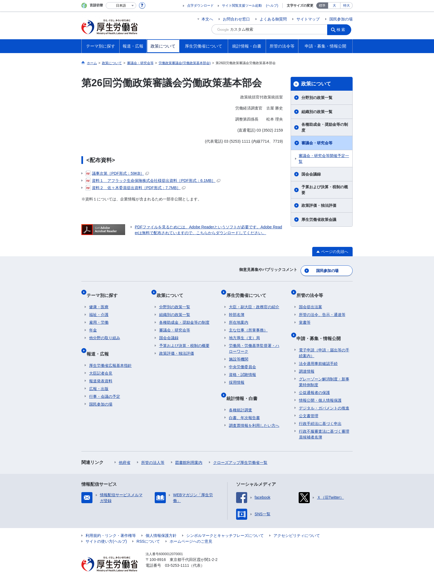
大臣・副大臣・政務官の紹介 (254, 299)
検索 (342, 29)
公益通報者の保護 (314, 380)
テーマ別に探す (104, 290)
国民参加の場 (341, 19)
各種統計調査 (240, 397)
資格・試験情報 (242, 367)
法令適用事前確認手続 (318, 351)
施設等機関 (238, 352)
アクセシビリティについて (296, 523)
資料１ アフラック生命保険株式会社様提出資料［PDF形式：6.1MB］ (153, 180)
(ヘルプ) (272, 5)
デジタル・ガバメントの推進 (324, 395)
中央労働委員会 (242, 359)
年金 (93, 323)
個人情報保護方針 (161, 523)
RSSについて (148, 528)
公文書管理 (308, 403)
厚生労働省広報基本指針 (110, 353)
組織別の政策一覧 (316, 111)
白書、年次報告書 (244, 405)
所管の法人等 (152, 450)
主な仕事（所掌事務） (248, 323)
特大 (346, 5)
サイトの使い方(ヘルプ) (106, 528)
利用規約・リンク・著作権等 (111, 523)
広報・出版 (98, 376)
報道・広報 (100, 343)
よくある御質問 (273, 19)
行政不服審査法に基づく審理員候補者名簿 (324, 421)
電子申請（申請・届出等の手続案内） (324, 340)
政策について (316, 84)
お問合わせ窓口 (236, 19)
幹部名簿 (236, 307)
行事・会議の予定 (104, 384)
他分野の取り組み (104, 330)
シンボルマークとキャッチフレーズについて (225, 523)
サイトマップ (308, 19)
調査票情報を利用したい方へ (254, 413)
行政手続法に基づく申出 (320, 411)
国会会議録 (311, 174)
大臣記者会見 (100, 360)
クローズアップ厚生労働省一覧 (240, 450)
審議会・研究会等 (316, 143)
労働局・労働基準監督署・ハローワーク (254, 341)
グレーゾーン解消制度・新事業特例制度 (324, 369)
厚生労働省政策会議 (318, 219)
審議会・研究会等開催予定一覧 (324, 158)
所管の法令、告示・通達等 (322, 307)
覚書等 (305, 315)
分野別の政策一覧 (316, 97)
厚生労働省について (249, 290)
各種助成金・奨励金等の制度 (324, 127)
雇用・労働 (98, 315)
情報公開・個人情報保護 (320, 387)
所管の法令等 (312, 290)
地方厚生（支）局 (244, 330)
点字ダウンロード (200, 5)
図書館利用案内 (188, 450)
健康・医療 (98, 299)
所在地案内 (238, 315)
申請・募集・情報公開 (321, 328)
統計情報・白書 (244, 388)
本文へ (207, 19)
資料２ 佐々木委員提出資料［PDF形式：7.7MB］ (135, 187)
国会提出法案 (310, 299)
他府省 (124, 450)
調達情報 (306, 358)
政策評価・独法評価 (318, 205)
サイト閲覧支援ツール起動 (242, 5)
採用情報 (236, 375)
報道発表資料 (100, 368)
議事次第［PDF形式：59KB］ (117, 173)
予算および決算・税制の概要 (324, 190)
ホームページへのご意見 (191, 528)
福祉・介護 (98, 307)
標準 (322, 5)
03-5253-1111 (177, 552)
